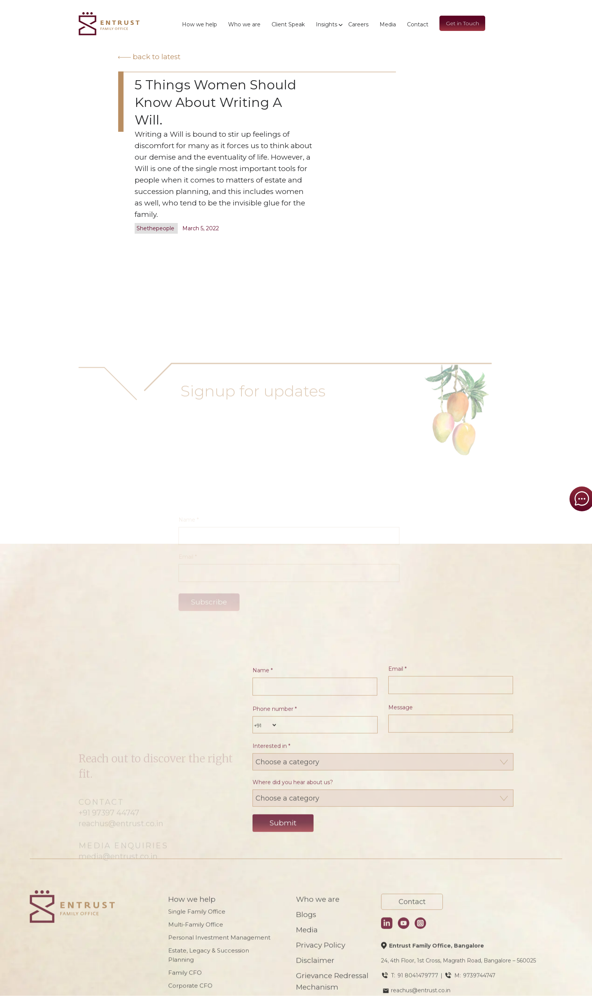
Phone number (275, 950)
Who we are (244, 24)
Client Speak (288, 24)
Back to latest (149, 56)
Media (388, 24)
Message (400, 948)
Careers (358, 24)
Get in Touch (462, 23)
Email (397, 910)
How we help (199, 24)
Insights (326, 24)
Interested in (271, 987)
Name (263, 911)
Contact (417, 24)
